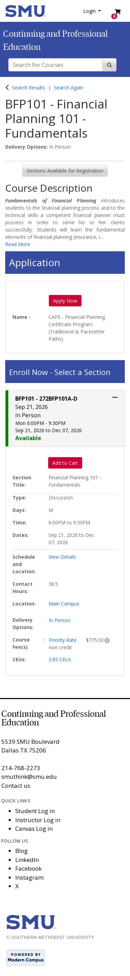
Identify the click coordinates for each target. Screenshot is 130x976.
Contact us (15, 786)
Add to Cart (65, 463)
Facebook (28, 868)
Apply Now (65, 300)
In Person (59, 620)
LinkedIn (27, 860)
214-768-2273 (20, 768)
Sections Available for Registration (65, 170)
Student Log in (35, 811)
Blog (21, 851)
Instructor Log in (37, 820)
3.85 (60, 659)
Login (90, 11)
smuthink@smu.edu (29, 777)
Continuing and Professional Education (53, 718)
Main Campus (64, 603)
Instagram (29, 877)
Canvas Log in (34, 829)
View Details (62, 557)
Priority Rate (63, 640)
